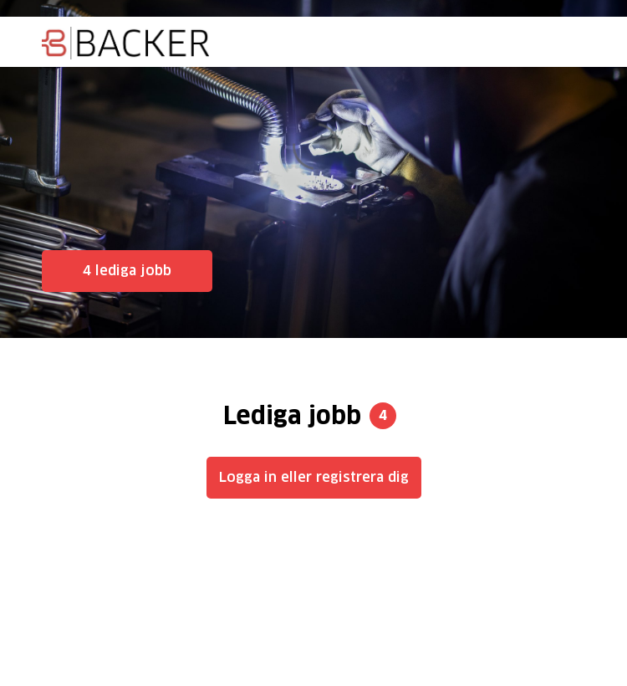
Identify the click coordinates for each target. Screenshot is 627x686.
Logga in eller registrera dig (314, 477)
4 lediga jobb (127, 270)
